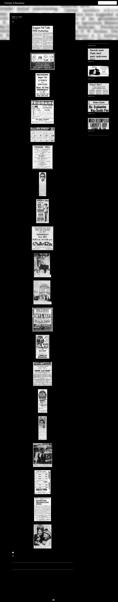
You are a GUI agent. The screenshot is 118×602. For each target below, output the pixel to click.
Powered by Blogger (59, 600)
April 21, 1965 (91, 96)
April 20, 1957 (91, 79)
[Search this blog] (109, 3)
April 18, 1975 (91, 61)
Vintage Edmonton (14, 2)
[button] (13, 22)
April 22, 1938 (91, 113)
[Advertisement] (42, 584)
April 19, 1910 (91, 131)
